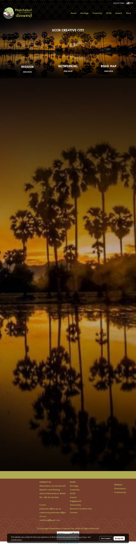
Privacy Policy (81, 537)
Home (73, 13)
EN (129, 3)
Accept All (119, 538)
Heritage (84, 13)
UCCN (108, 13)
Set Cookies (106, 538)
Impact (118, 13)
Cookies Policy (16, 539)
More (128, 13)
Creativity (97, 13)
